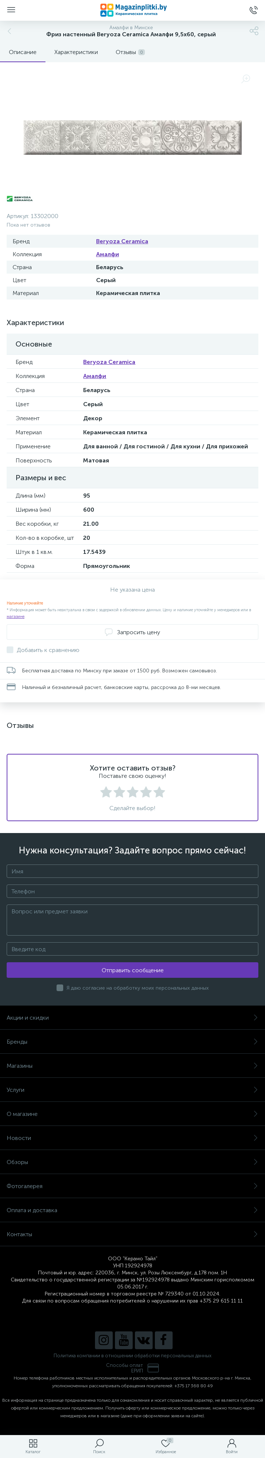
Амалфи (107, 254)
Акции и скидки (132, 1017)
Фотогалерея (132, 1186)
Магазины (132, 1065)
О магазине (132, 1113)
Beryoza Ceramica (122, 241)
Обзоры (132, 1162)
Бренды (132, 1041)
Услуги (132, 1089)
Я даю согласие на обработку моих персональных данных (138, 988)
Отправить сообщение (133, 970)
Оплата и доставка (132, 1210)
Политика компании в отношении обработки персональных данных (132, 1355)
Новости (132, 1137)
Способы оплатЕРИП (132, 1368)
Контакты (132, 1234)
